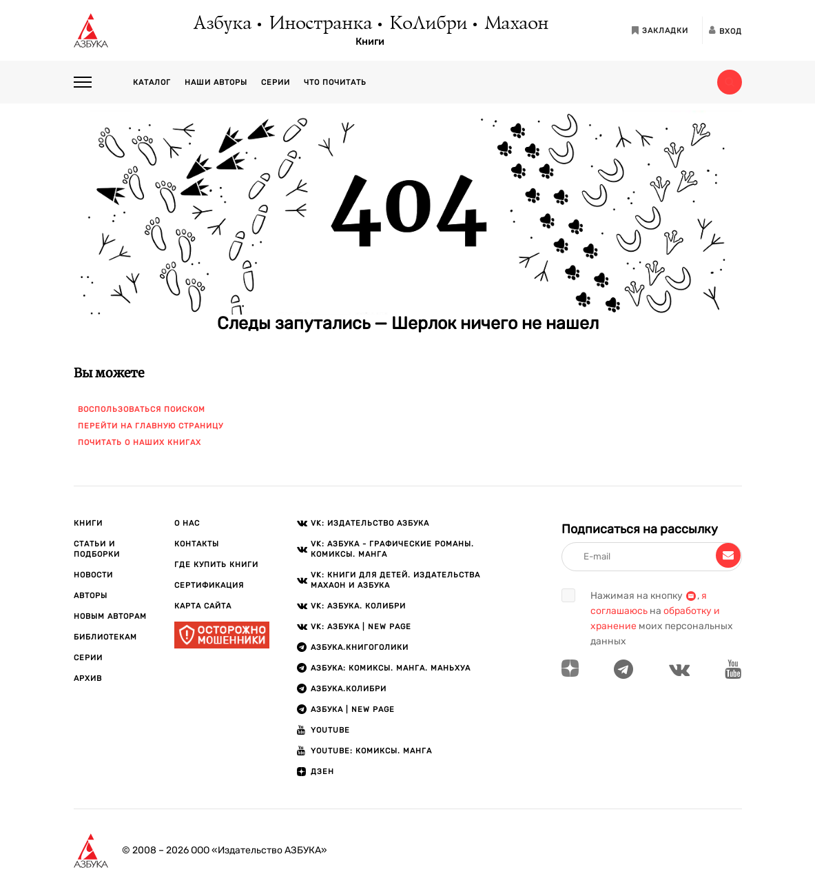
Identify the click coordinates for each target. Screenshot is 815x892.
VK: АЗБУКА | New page (361, 626)
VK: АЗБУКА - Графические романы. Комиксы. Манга (392, 549)
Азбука (221, 24)
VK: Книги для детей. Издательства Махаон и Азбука (395, 580)
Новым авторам (110, 616)
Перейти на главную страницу (150, 426)
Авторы (90, 595)
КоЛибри (427, 24)
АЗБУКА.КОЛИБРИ (348, 688)
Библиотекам (105, 637)
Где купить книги (216, 564)
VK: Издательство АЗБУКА (370, 523)
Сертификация (209, 585)
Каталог (152, 82)
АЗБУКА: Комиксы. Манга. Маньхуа (391, 668)
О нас (187, 523)
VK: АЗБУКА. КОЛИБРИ (358, 606)
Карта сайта (202, 606)
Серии (275, 82)
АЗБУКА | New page (353, 709)
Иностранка (319, 24)
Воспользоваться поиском (141, 409)
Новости (93, 575)
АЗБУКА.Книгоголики (360, 647)
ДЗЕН (322, 771)
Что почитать (335, 82)
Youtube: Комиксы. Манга (371, 750)
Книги (369, 42)
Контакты (196, 543)
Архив (88, 678)
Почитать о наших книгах (139, 442)
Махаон (516, 24)
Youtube (330, 730)
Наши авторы (216, 82)
